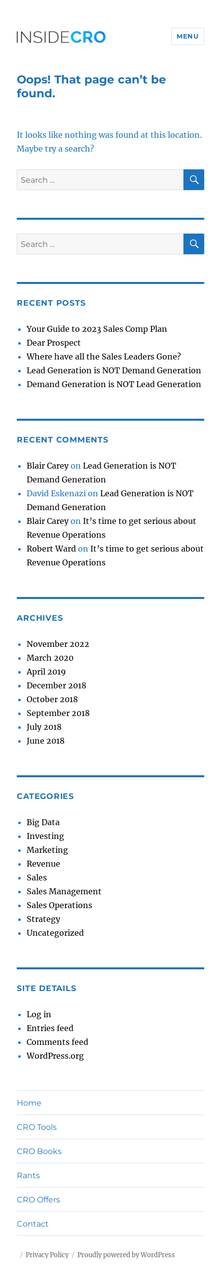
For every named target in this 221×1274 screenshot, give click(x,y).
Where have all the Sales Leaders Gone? (104, 356)
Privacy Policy (47, 1255)
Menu (187, 36)
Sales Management (64, 891)
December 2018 (56, 685)
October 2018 (52, 699)
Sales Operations (59, 905)
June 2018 (46, 741)
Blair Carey (48, 466)
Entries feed (50, 1028)
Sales (37, 877)
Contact (33, 1224)
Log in (39, 1014)
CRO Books (39, 1151)
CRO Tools (37, 1127)
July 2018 (44, 727)
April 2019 (46, 672)
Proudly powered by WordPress (126, 1255)
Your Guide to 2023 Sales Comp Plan (97, 329)
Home (29, 1103)
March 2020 (50, 658)
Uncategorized (55, 933)
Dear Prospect (54, 343)
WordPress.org (55, 1056)
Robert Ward (51, 549)
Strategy (43, 919)
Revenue (43, 864)
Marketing (47, 850)
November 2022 (58, 644)
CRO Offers (38, 1199)
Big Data (43, 822)
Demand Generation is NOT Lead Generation (114, 384)
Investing (45, 836)
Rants (28, 1175)
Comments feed (57, 1042)
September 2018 (58, 713)
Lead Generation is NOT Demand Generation (114, 370)
